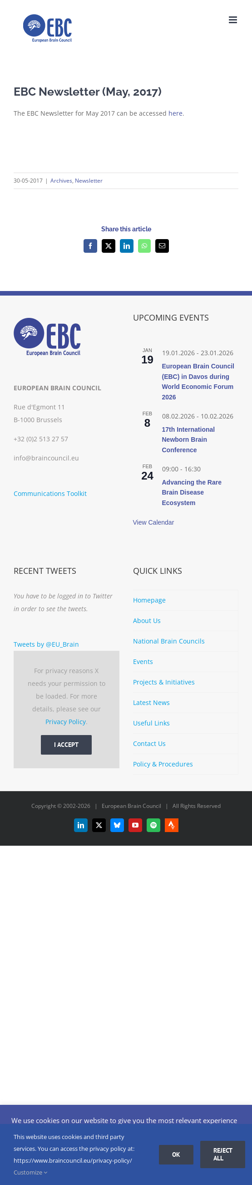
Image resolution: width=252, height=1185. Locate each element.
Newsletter (89, 180)
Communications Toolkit (50, 493)
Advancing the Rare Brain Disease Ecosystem (192, 492)
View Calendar (153, 522)
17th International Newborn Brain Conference (188, 440)
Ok (176, 1154)
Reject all (222, 1154)
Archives (61, 180)
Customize (30, 1172)
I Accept (66, 745)
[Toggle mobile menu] (233, 20)
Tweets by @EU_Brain (46, 644)
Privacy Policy (65, 721)
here (175, 113)
